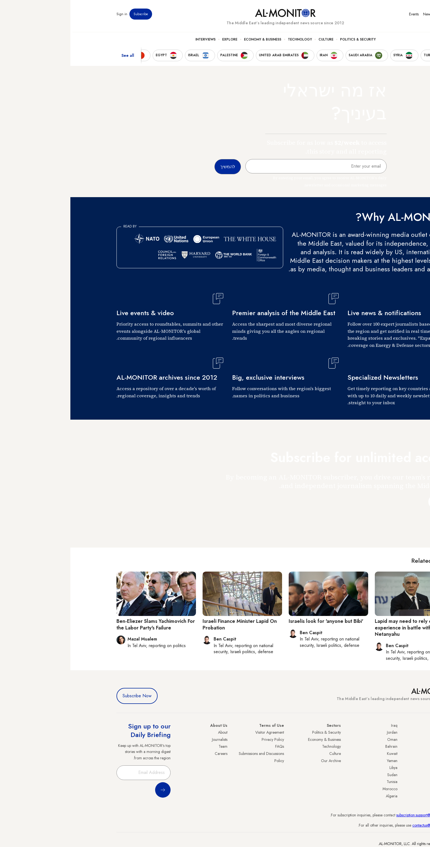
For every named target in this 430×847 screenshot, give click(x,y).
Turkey (378, 732)
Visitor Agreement (199, 732)
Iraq (324, 725)
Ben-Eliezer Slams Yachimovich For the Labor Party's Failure (85, 624)
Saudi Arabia (373, 739)
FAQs (209, 746)
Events (343, 16)
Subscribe (70, 16)
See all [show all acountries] (57, 57)
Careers (150, 753)
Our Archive (260, 760)
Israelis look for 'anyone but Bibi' (255, 621)
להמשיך (370, 501)
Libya (323, 767)
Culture (255, 41)
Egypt (379, 775)
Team (152, 746)
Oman (322, 739)
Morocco (319, 789)
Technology (229, 41)
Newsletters (362, 16)
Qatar (379, 781)
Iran (381, 746)
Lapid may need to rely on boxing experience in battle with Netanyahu (342, 628)
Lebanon (377, 789)
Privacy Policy (202, 739)
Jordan (322, 732)
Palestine (377, 767)
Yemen (322, 760)
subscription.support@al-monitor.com (355, 815)
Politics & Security (287, 41)
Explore (159, 41)
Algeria (321, 796)
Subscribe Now (66, 696)
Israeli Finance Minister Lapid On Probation (169, 624)
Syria (380, 796)
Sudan (322, 775)
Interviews (135, 41)
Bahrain (321, 746)
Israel (380, 760)
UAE (380, 753)
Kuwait (322, 753)
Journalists (149, 739)
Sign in (51, 16)
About (152, 732)
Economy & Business (192, 41)
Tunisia (321, 781)
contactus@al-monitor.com (363, 825)
